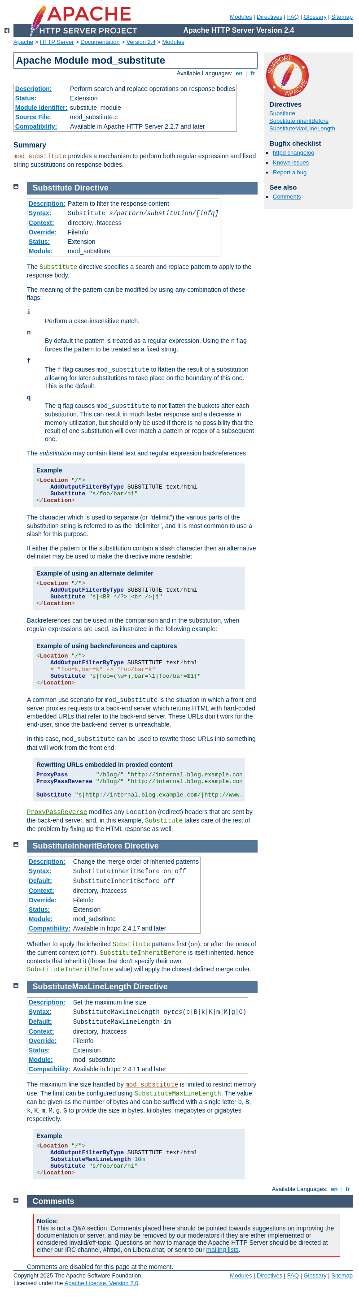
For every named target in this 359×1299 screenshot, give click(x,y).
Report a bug (289, 172)
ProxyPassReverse (57, 812)
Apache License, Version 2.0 (101, 1283)
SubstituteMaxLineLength (302, 128)
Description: (33, 88)
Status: (25, 98)
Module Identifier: (41, 107)
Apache (23, 42)
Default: (40, 880)
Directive (91, 187)
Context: (41, 222)
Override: (43, 232)
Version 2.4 (141, 42)
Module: (41, 251)
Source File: (33, 117)
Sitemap (342, 16)
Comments (287, 196)
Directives (269, 16)
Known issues (291, 162)
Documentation (99, 42)
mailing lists (222, 1249)
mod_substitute (39, 156)
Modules (241, 16)
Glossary (314, 16)
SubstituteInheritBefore (298, 120)
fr (253, 73)
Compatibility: (36, 126)
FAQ (293, 16)
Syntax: (40, 212)
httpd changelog (294, 152)
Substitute (282, 113)
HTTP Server (57, 42)
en (239, 73)
